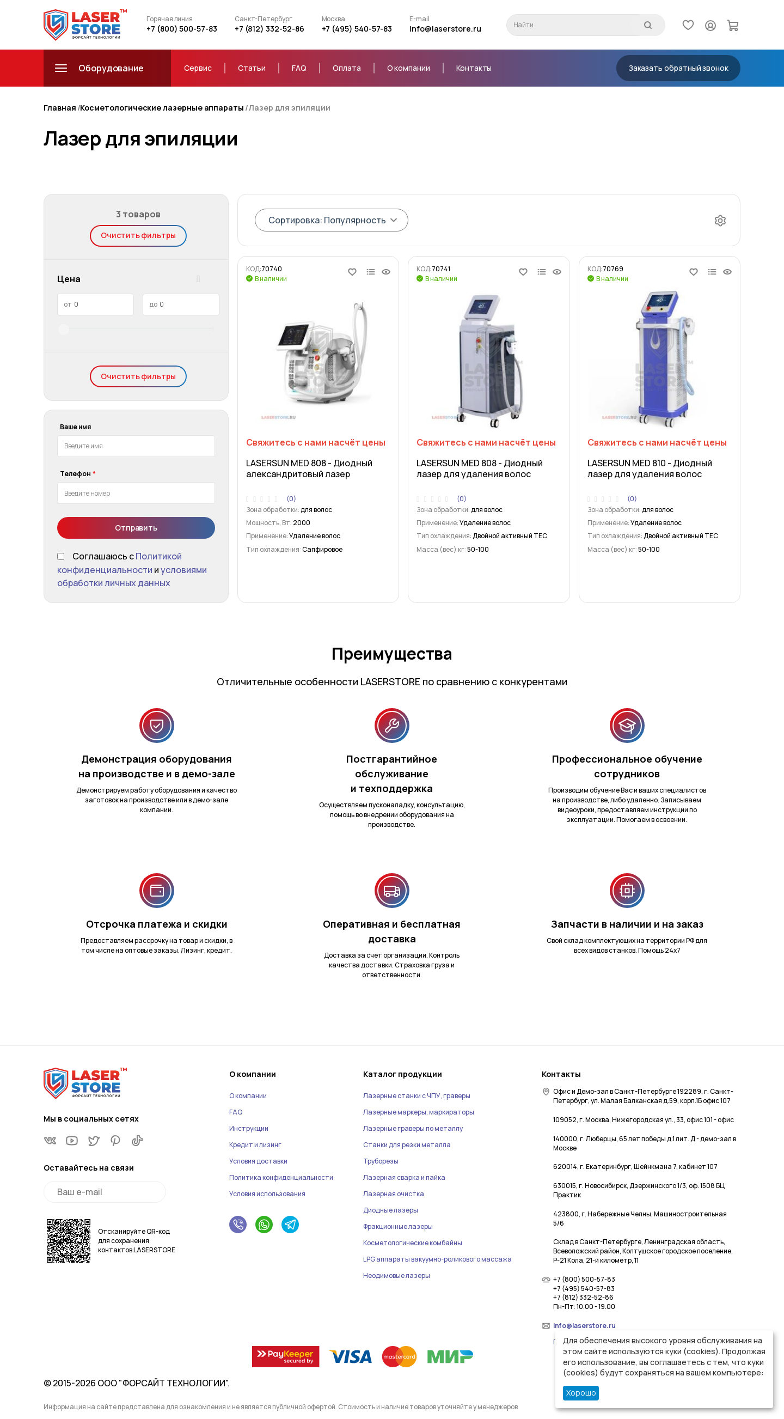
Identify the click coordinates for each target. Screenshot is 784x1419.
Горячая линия (169, 19)
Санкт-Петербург (263, 19)
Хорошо (581, 1392)
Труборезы (381, 1161)
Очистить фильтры (138, 235)
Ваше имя (75, 427)
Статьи (252, 68)
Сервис (198, 68)
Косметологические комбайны (412, 1242)
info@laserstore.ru (445, 28)
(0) (291, 499)
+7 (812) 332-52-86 (269, 28)
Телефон (75, 474)
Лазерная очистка (393, 1193)
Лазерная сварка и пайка (404, 1177)
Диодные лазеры (390, 1210)
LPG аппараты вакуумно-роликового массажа (437, 1259)
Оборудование (98, 68)
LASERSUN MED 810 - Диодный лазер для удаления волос (649, 468)
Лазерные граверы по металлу (413, 1128)
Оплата (347, 68)
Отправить (136, 527)
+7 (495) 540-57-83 (357, 28)
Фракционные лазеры (398, 1226)
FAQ (299, 68)
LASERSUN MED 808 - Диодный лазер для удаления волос (479, 468)
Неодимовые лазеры (396, 1275)
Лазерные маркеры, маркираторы (418, 1112)
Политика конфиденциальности (281, 1177)
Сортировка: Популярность (327, 220)
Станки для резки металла (407, 1144)
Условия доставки (258, 1161)
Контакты (474, 68)
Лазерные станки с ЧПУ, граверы (416, 1095)
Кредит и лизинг (255, 1144)
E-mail (419, 19)
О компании (408, 68)
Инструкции (248, 1128)
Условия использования (267, 1193)
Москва (334, 19)
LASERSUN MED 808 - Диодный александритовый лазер (309, 468)
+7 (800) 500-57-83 (181, 28)
